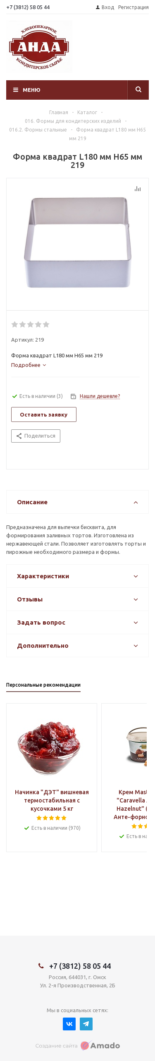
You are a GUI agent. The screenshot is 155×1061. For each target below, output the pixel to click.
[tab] (28, 365)
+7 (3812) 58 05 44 (28, 7)
